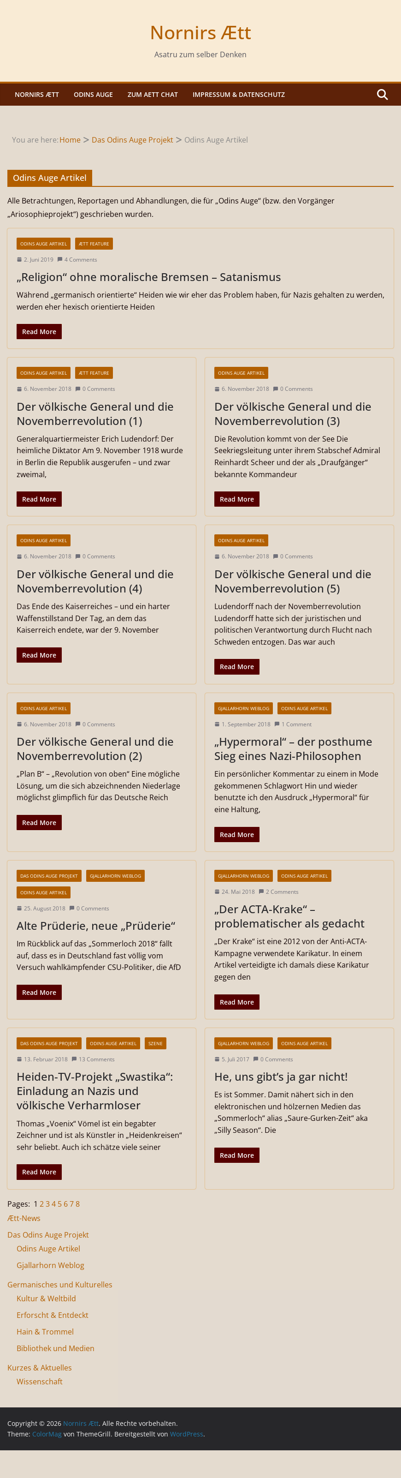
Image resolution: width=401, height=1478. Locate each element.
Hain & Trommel (45, 1332)
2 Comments (279, 892)
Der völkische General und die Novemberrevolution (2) (95, 748)
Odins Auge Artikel (43, 243)
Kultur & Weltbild (46, 1298)
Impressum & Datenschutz (239, 94)
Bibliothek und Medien (55, 1348)
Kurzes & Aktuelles (39, 1368)
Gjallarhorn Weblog (243, 708)
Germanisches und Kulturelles (59, 1285)
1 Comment (293, 724)
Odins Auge (93, 94)
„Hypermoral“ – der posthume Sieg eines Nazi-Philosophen (293, 748)
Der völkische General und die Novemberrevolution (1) (95, 413)
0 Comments (95, 389)
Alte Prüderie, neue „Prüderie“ (96, 925)
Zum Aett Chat (153, 94)
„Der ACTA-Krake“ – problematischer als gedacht (289, 916)
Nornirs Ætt (200, 32)
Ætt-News (24, 1218)
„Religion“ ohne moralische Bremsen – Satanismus (149, 276)
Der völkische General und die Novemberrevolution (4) (95, 581)
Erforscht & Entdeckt (52, 1315)
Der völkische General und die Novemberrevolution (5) (293, 581)
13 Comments (93, 1059)
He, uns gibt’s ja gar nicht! (281, 1076)
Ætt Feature (94, 243)
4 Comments (77, 259)
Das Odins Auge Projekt (49, 876)
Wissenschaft (40, 1381)
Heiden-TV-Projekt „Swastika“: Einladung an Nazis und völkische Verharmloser (95, 1091)
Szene (155, 1043)
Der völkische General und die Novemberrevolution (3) (293, 413)
